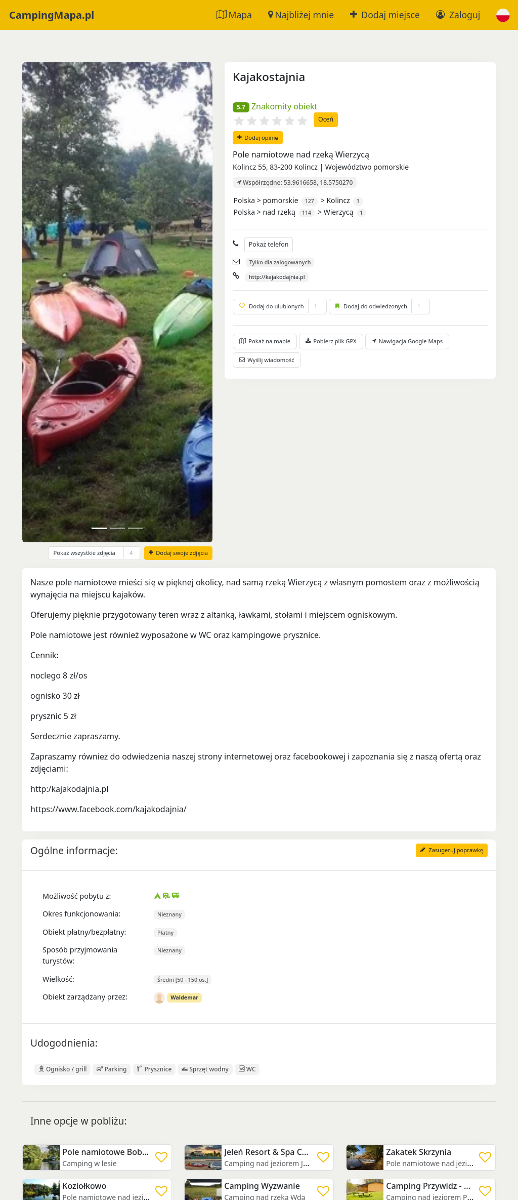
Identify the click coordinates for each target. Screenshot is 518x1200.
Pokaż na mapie (264, 341)
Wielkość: (58, 979)
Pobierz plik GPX (331, 341)
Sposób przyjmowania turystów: (79, 955)
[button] (503, 15)
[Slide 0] (99, 528)
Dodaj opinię (257, 137)
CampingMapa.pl (51, 15)
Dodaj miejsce (385, 15)
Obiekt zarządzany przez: (84, 997)
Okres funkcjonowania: (81, 913)
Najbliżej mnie (301, 15)
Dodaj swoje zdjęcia (178, 552)
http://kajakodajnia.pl (277, 277)
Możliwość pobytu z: (76, 896)
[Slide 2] (135, 528)
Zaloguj (458, 15)
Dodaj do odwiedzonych (379, 306)
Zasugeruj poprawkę (451, 850)
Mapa (234, 15)
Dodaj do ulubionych (279, 306)
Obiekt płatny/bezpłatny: (84, 932)
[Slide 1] (117, 528)
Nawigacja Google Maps (407, 341)
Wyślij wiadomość (266, 360)
